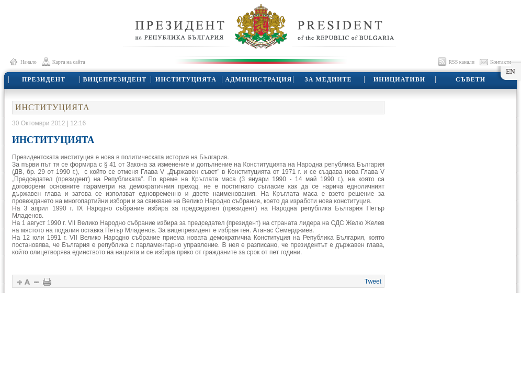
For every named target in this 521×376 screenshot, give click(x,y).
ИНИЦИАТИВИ (399, 79)
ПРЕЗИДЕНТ (43, 79)
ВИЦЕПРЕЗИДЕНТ (115, 79)
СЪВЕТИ (470, 79)
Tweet (373, 281)
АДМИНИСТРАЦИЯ (258, 79)
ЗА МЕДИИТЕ (328, 79)
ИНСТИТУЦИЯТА (186, 79)
